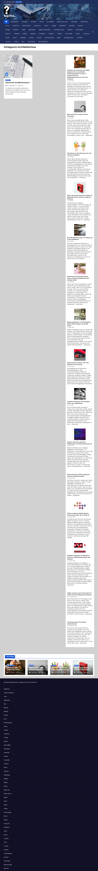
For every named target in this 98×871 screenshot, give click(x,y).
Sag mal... (9, 15)
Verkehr (23, 37)
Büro (59, 37)
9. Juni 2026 (34, 672)
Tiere (23, 29)
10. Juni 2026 (12, 672)
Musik (7, 37)
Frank (21, 85)
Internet (42, 33)
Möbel (25, 33)
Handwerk (79, 29)
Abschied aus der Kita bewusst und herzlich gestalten (60, 670)
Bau (23, 41)
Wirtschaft (26, 25)
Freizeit (33, 33)
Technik (33, 21)
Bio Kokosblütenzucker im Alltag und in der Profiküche (20, 682)
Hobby (59, 33)
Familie (80, 25)
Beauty (8, 33)
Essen (54, 25)
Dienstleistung (62, 21)
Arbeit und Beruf (45, 29)
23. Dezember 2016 (12, 85)
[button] (93, 32)
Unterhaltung (59, 29)
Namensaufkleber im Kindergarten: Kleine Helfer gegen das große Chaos (79, 323)
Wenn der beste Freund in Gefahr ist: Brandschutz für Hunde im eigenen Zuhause (79, 197)
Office (31, 37)
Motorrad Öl (43, 41)
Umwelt (51, 33)
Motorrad (31, 41)
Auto (7, 25)
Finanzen (74, 21)
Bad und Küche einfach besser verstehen (36, 670)
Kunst (78, 33)
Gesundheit (14, 21)
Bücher (79, 37)
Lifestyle (16, 25)
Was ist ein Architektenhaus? (17, 83)
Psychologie (49, 37)
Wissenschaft (69, 37)
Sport (46, 25)
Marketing (84, 21)
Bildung (72, 25)
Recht (15, 37)
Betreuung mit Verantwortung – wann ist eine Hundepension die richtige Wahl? (78, 278)
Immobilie (62, 25)
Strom (16, 41)
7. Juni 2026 (79, 672)
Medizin (70, 29)
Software (68, 33)
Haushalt (37, 25)
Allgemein (50, 21)
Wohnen (24, 21)
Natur (39, 37)
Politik (8, 41)
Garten (15, 29)
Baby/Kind (31, 29)
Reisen (8, 29)
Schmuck (86, 33)
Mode (41, 21)
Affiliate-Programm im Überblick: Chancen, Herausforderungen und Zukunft (78, 557)
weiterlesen (89, 135)
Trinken (16, 33)
